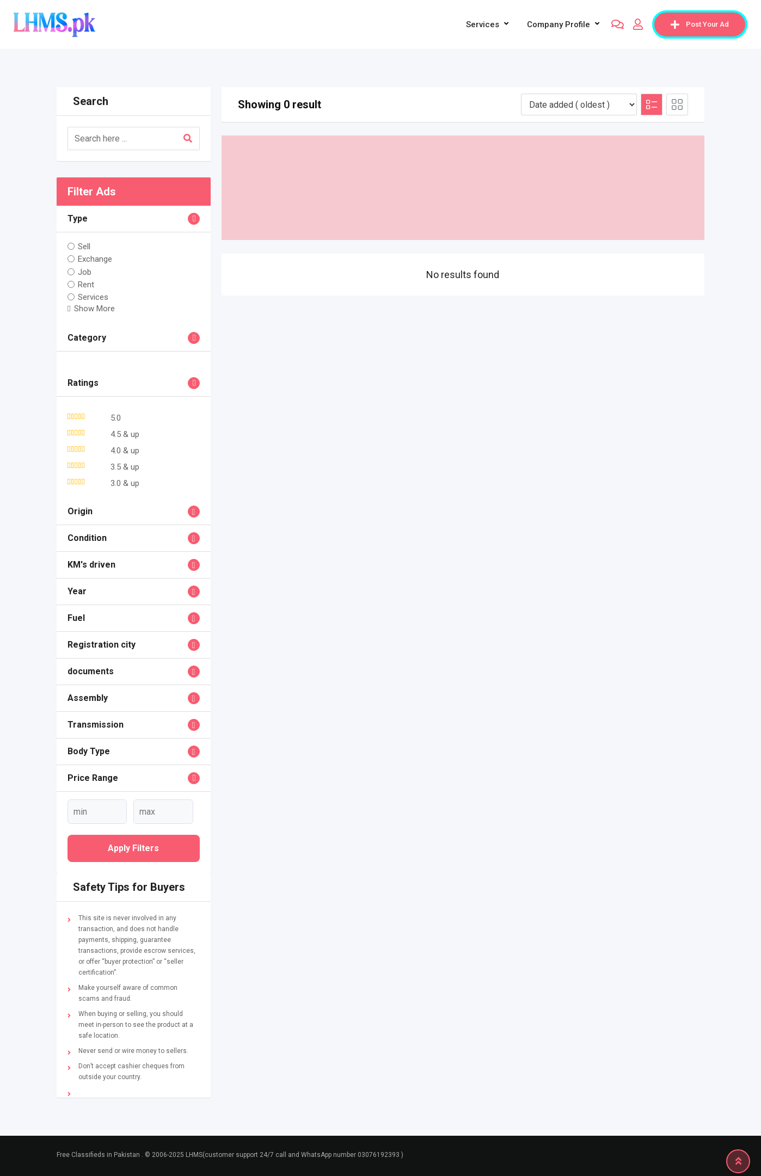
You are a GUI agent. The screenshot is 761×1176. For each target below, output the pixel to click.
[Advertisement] (463, 188)
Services (482, 24)
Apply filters (133, 848)
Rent (86, 285)
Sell (84, 246)
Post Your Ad (700, 24)
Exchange (95, 259)
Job (84, 271)
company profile (558, 24)
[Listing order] (579, 104)
